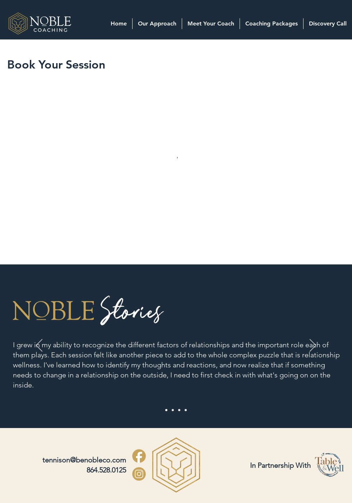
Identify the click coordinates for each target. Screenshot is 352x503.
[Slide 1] (166, 410)
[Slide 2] (173, 410)
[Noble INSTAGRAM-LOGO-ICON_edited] (139, 474)
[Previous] (39, 346)
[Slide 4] (186, 410)
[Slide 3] (179, 410)
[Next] (313, 346)
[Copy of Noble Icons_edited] (139, 456)
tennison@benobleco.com (84, 460)
